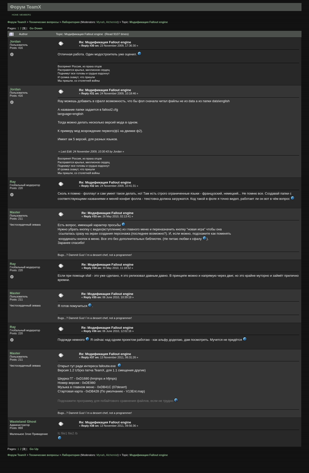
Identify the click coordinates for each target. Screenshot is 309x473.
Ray (13, 182)
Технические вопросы (44, 22)
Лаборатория (71, 22)
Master (15, 212)
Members (25, 15)
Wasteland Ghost (23, 421)
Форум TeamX (17, 22)
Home (15, 15)
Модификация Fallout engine (149, 22)
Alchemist (112, 22)
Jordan (15, 41)
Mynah (101, 22)
